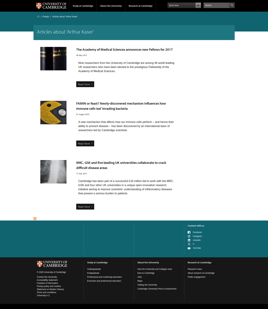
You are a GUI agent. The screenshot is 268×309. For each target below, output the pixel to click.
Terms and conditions (46, 292)
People (46, 16)
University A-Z (43, 295)
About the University (111, 5)
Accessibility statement (47, 280)
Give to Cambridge (146, 273)
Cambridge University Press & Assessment (156, 289)
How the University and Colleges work (154, 269)
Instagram (197, 236)
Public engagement (196, 277)
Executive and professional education (104, 281)
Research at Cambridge (140, 5)
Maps (139, 281)
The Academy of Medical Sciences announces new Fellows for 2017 (124, 49)
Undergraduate (94, 269)
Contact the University (47, 277)
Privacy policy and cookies (49, 286)
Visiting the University (147, 285)
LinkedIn (196, 240)
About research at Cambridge (201, 273)
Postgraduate (93, 273)
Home (38, 16)
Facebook (197, 232)
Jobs (139, 277)
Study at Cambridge (83, 5)
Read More (84, 84)
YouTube (197, 248)
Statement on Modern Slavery (50, 289)
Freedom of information (47, 283)
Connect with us (196, 225)
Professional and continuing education (104, 277)
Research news (195, 269)
